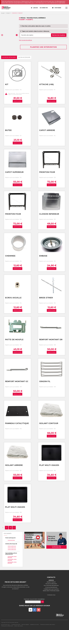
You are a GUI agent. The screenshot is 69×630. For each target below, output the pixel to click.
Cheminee (10, 256)
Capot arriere (47, 130)
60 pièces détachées (9, 57)
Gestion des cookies (18, 625)
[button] (2, 35)
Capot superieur (14, 172)
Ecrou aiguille (13, 298)
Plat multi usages (49, 465)
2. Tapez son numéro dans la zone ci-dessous (34, 31)
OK (42, 601)
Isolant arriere (14, 465)
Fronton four (47, 172)
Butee (8, 130)
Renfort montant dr (50, 340)
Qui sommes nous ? (5, 624)
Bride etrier (46, 298)
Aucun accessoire (24, 57)
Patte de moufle (14, 340)
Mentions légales (25, 624)
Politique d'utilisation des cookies (47, 624)
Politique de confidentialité (7, 625)
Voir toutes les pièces (25, 40)
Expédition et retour (34, 624)
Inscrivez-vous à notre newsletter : (34, 599)
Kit (6, 84)
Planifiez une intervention (43, 47)
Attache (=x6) (46, 84)
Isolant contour (48, 423)
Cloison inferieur (49, 214)
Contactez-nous (51, 594)
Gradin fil (44, 381)
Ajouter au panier (17, 101)
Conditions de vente (15, 624)
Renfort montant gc (16, 381)
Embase (43, 256)
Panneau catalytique (17, 423)
